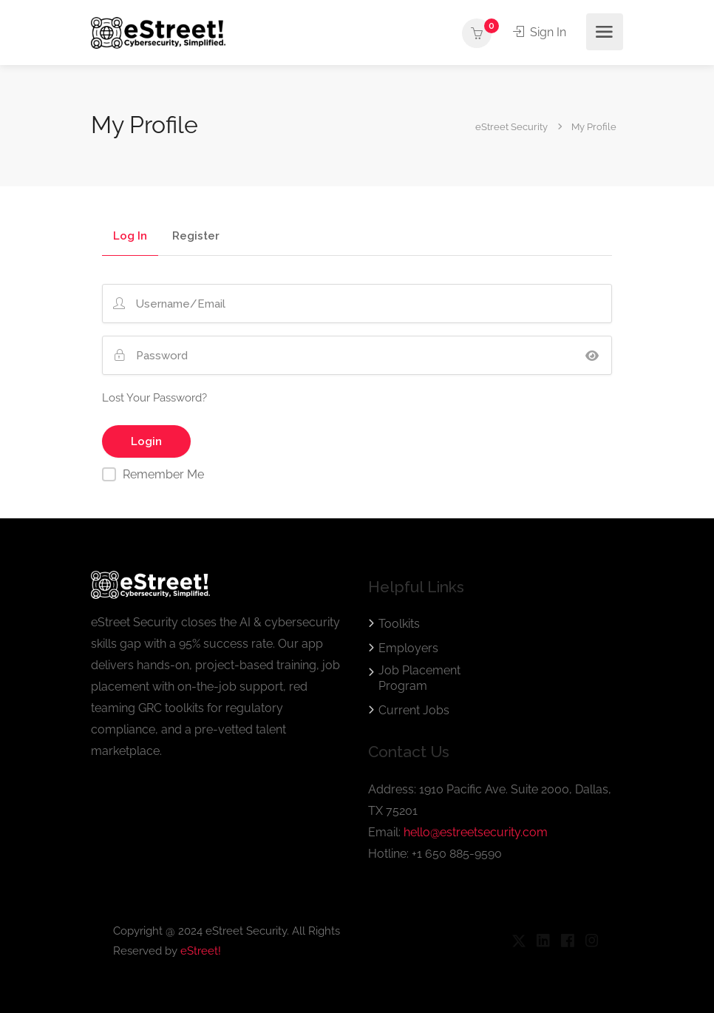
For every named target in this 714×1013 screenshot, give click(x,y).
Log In (130, 237)
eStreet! (200, 951)
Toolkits (399, 624)
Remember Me (163, 474)
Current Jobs (413, 710)
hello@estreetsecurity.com (476, 832)
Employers (408, 648)
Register (196, 237)
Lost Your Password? (154, 397)
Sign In (539, 32)
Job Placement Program (419, 678)
